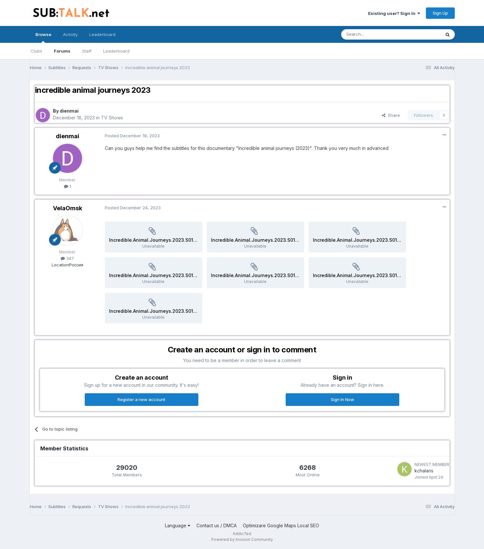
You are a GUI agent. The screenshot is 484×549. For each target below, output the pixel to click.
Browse (43, 37)
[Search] (374, 34)
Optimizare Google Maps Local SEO (281, 525)
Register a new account (141, 399)
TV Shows (112, 117)
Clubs (36, 51)
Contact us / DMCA (216, 525)
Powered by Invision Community (242, 539)
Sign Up (440, 13)
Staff (87, 51)
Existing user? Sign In (394, 13)
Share (391, 115)
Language (177, 525)
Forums (62, 51)
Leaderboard (116, 51)
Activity (70, 34)
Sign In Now (342, 399)
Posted (132, 135)
